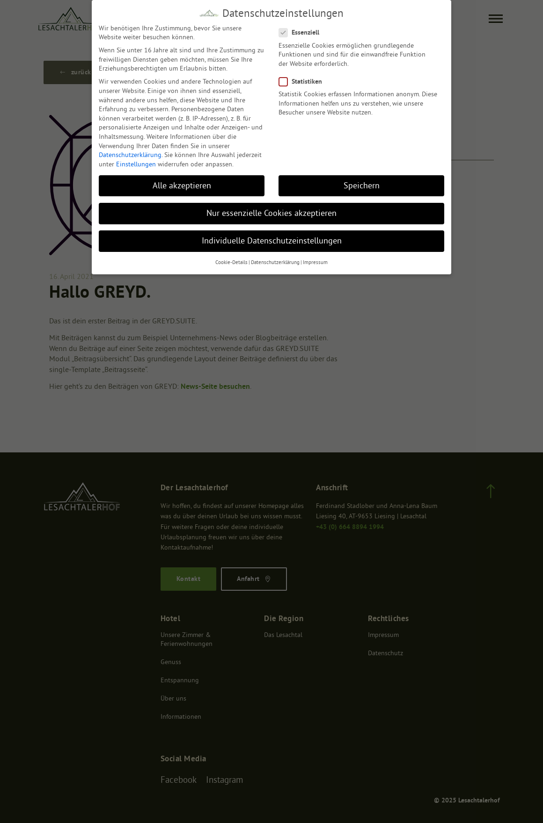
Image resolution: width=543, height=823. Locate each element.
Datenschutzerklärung (130, 154)
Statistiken (303, 80)
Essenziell (301, 31)
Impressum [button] (315, 261)
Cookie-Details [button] (231, 261)
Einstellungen (136, 162)
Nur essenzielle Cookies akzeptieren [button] (271, 212)
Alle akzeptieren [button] (182, 184)
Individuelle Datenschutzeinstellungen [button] (272, 240)
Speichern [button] (362, 184)
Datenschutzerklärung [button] (275, 261)
